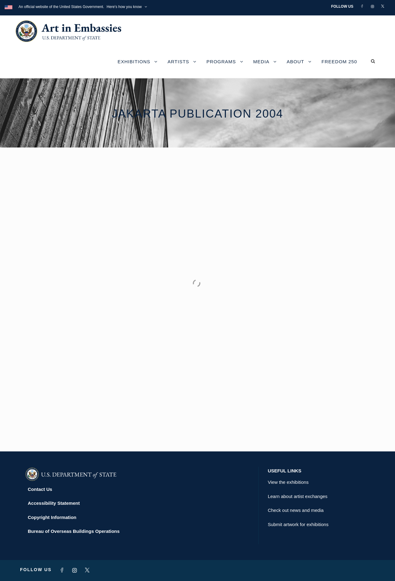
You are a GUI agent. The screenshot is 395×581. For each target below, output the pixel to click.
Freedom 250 (339, 61)
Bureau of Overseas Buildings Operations (74, 531)
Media (261, 61)
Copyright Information (52, 517)
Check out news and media (296, 510)
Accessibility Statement (54, 503)
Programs (221, 61)
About (295, 61)
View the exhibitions (288, 482)
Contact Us (40, 489)
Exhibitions (134, 61)
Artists (178, 61)
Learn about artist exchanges (297, 496)
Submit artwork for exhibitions (298, 524)
